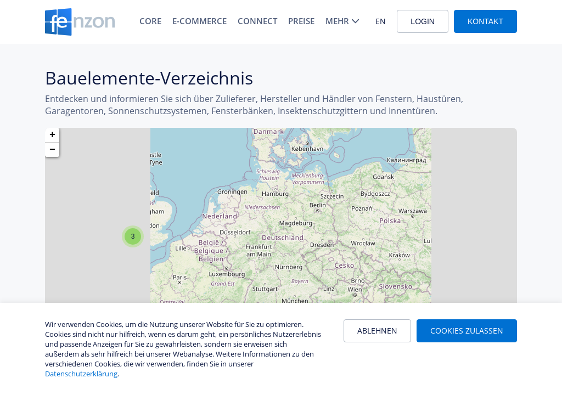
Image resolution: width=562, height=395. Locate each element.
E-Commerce (199, 20)
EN (380, 21)
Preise (301, 20)
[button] (133, 236)
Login (423, 21)
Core (150, 20)
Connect (257, 20)
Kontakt (485, 21)
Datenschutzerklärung (81, 374)
